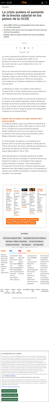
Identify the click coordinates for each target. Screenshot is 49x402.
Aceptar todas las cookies (9, 390)
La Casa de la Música (36, 241)
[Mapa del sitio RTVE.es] (32, 290)
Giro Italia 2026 (38, 245)
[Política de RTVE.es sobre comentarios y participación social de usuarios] (45, 290)
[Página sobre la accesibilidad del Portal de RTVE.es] (26, 289)
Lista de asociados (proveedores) (10, 386)
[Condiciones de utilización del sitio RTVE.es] (2, 290)
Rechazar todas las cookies (9, 395)
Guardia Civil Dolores (12, 245)
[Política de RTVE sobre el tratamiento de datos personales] (7, 291)
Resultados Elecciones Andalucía (35, 238)
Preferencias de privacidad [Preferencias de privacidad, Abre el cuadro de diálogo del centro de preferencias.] (9, 399)
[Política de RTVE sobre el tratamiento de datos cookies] (13, 291)
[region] (24, 376)
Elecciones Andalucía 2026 (12, 238)
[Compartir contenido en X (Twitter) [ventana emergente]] (20, 47)
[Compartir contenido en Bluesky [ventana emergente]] (24, 47)
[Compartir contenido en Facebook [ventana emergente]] (16, 47)
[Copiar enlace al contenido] (32, 47)
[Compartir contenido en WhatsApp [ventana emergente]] (28, 47)
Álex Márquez (26, 245)
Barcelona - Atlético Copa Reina (16, 241)
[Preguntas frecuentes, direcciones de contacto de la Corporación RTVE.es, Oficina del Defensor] (37, 289)
